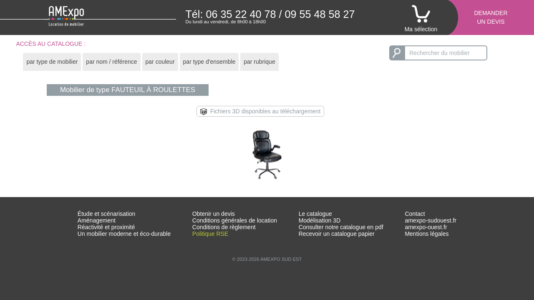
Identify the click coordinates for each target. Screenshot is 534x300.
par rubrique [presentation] (259, 61)
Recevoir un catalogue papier (337, 233)
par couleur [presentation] (160, 61)
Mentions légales (426, 233)
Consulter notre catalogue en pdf (341, 227)
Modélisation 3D (319, 220)
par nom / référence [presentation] (111, 61)
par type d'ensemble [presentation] (209, 61)
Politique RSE (210, 233)
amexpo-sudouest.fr (430, 220)
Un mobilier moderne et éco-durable (124, 233)
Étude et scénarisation (107, 213)
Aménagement (97, 220)
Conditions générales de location (234, 220)
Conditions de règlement (224, 227)
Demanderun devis (490, 17)
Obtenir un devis (213, 213)
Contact (415, 213)
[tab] (52, 61)
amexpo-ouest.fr (426, 227)
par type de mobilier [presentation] (52, 61)
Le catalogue (315, 213)
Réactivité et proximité (106, 227)
